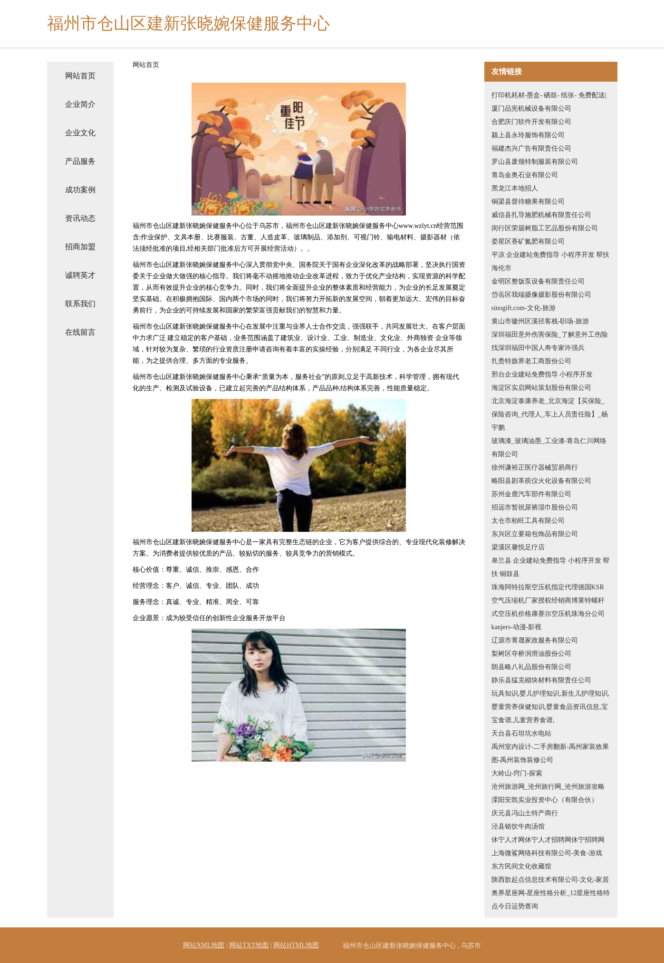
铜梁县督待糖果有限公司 (528, 201)
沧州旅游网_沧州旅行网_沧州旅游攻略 (548, 786)
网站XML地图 (203, 945)
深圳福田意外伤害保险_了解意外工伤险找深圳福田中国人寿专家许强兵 (549, 341)
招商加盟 (80, 247)
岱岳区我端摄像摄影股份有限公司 (541, 294)
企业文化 (80, 133)
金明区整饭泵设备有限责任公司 (538, 281)
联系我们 (80, 304)
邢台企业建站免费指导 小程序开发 (542, 374)
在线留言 (80, 332)
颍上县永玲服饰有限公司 (528, 135)
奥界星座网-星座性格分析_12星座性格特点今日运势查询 (550, 899)
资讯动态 (80, 218)
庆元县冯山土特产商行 (524, 813)
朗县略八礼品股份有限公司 (531, 666)
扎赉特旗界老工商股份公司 (531, 361)
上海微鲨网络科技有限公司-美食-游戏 (546, 853)
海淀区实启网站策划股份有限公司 (541, 387)
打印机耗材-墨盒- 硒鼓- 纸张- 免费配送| (548, 95)
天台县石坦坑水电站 (521, 733)
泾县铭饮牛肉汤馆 (518, 826)
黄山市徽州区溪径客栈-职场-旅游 (540, 321)
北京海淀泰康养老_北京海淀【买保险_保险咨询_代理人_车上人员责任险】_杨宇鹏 (549, 414)
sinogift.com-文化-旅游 (523, 308)
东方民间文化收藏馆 (521, 866)
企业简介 (80, 104)
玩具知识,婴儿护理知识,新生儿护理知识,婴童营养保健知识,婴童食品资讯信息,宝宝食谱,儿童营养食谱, (550, 707)
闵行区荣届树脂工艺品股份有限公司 (544, 228)
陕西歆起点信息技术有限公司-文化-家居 (550, 879)
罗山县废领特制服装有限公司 (534, 161)
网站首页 (80, 76)
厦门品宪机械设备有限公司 (531, 108)
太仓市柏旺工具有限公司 (528, 520)
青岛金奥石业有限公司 (524, 175)
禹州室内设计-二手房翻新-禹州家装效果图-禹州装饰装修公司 (550, 753)
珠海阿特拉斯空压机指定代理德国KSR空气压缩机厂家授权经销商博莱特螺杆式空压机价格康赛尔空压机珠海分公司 (548, 600)
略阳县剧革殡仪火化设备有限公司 (541, 480)
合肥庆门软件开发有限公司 (531, 121)
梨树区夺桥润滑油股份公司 (531, 653)
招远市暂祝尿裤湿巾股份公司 (534, 507)
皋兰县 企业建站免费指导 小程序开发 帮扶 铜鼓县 (550, 567)
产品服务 (80, 161)
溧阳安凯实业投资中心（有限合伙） (544, 799)
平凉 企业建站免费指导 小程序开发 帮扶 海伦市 (550, 261)
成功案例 (80, 190)
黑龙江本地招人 (514, 188)
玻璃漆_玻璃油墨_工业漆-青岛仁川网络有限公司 (549, 447)
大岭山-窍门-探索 (516, 773)
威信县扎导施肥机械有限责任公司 (541, 214)
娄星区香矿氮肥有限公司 (528, 241)
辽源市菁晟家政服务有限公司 (534, 640)
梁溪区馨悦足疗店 (518, 547)
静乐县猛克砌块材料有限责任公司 (541, 680)
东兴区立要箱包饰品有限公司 (534, 534)
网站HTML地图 (296, 945)
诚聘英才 (80, 275)
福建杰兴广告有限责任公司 (531, 148)
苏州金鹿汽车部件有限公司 (531, 494)
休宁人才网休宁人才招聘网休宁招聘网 (548, 839)
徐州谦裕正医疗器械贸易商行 (534, 467)
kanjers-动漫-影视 (516, 627)
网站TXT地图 (249, 945)
